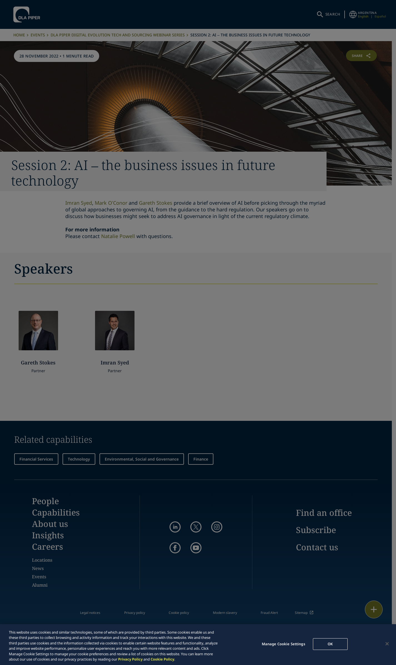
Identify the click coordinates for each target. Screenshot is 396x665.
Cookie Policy (162, 659)
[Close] (387, 644)
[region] (198, 644)
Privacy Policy (130, 659)
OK (330, 643)
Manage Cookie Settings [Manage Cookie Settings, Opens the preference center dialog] (283, 643)
